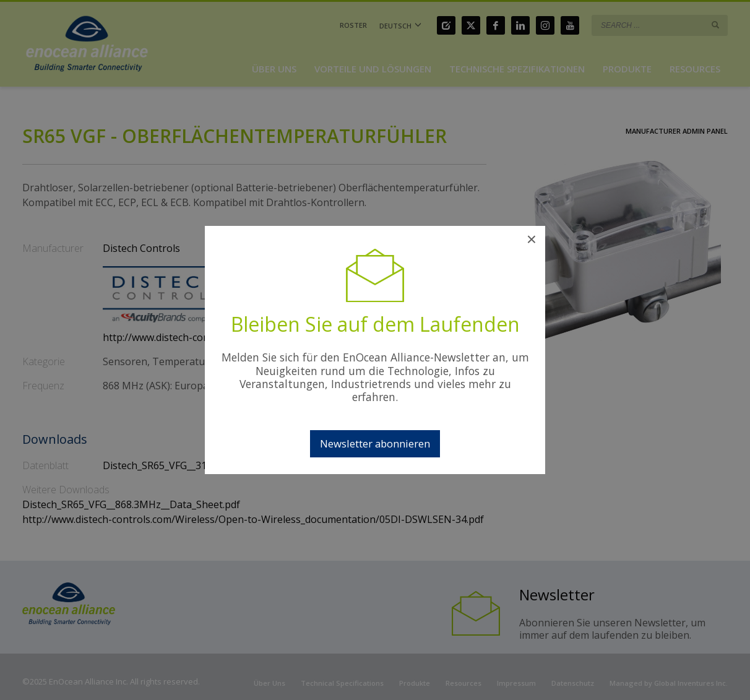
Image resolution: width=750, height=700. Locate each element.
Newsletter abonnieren (375, 443)
